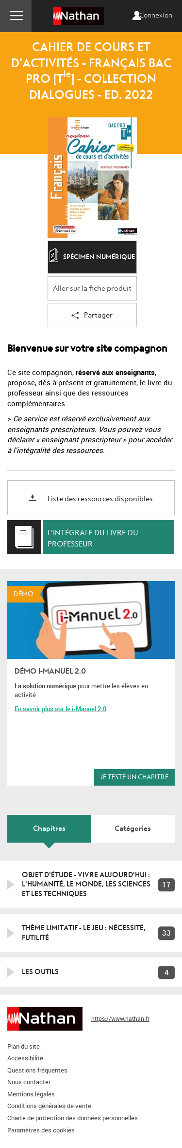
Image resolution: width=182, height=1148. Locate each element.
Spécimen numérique (92, 257)
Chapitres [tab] (49, 828)
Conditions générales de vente (49, 1105)
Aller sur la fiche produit (92, 288)
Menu (16, 16)
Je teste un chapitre (134, 777)
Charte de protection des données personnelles (72, 1117)
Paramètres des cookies (41, 1130)
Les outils (40, 971)
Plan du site (23, 1046)
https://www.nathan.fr (120, 1018)
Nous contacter (28, 1081)
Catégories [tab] (133, 828)
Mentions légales (31, 1094)
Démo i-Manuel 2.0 (50, 671)
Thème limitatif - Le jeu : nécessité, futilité (84, 932)
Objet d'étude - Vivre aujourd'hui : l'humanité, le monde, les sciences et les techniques (86, 884)
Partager (92, 315)
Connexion (155, 15)
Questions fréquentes (37, 1070)
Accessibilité (25, 1058)
